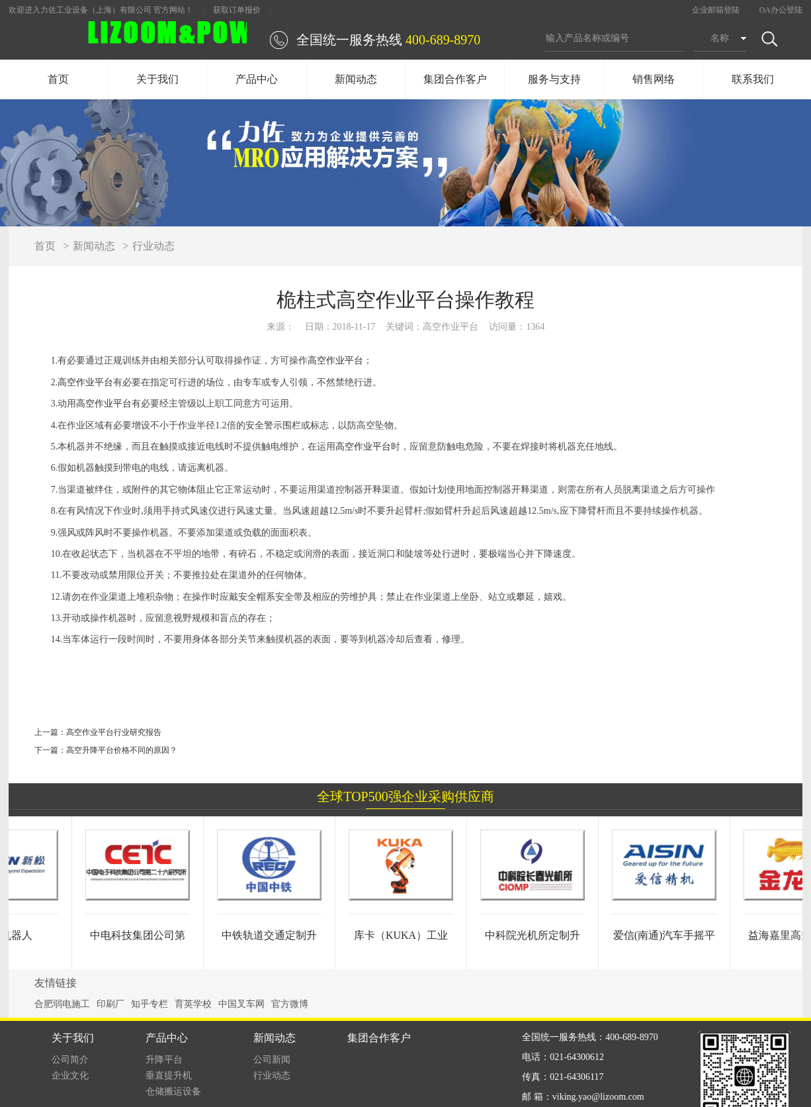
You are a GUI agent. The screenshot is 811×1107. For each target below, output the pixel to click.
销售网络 (653, 79)
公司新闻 (271, 1060)
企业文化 (70, 1076)
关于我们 (157, 79)
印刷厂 (110, 1004)
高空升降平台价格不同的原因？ (121, 750)
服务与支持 (554, 79)
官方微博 (289, 1004)
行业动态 (153, 246)
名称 (719, 38)
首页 (58, 79)
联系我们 (753, 79)
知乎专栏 (149, 1004)
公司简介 (70, 1060)
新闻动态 (356, 79)
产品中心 (256, 79)
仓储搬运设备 (173, 1091)
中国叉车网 (241, 1004)
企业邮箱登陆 (716, 10)
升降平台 (164, 1060)
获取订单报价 (237, 10)
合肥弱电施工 (62, 1004)
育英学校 (193, 1004)
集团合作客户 (455, 79)
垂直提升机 (169, 1076)
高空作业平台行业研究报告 (113, 732)
